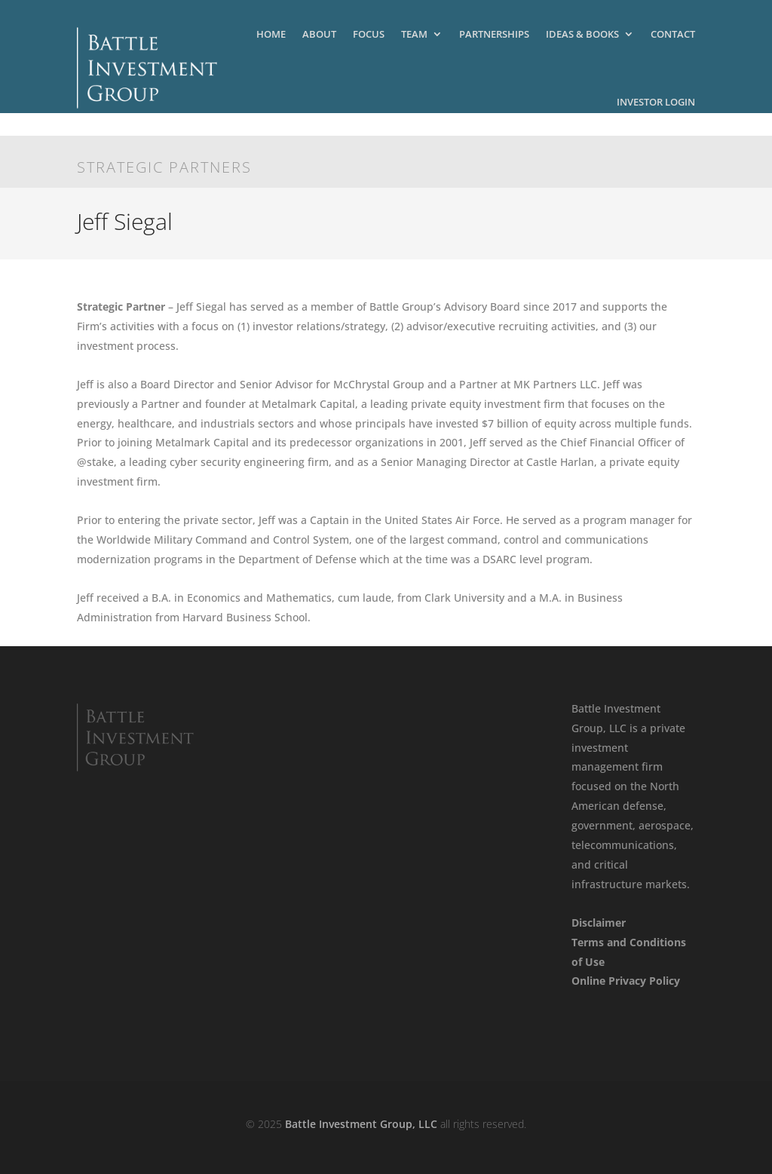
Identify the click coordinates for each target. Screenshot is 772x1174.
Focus (368, 34)
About (319, 34)
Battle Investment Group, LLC (361, 1124)
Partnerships (494, 34)
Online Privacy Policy (625, 980)
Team (414, 34)
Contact (673, 34)
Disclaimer (598, 922)
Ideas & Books (582, 34)
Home (271, 34)
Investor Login (656, 102)
